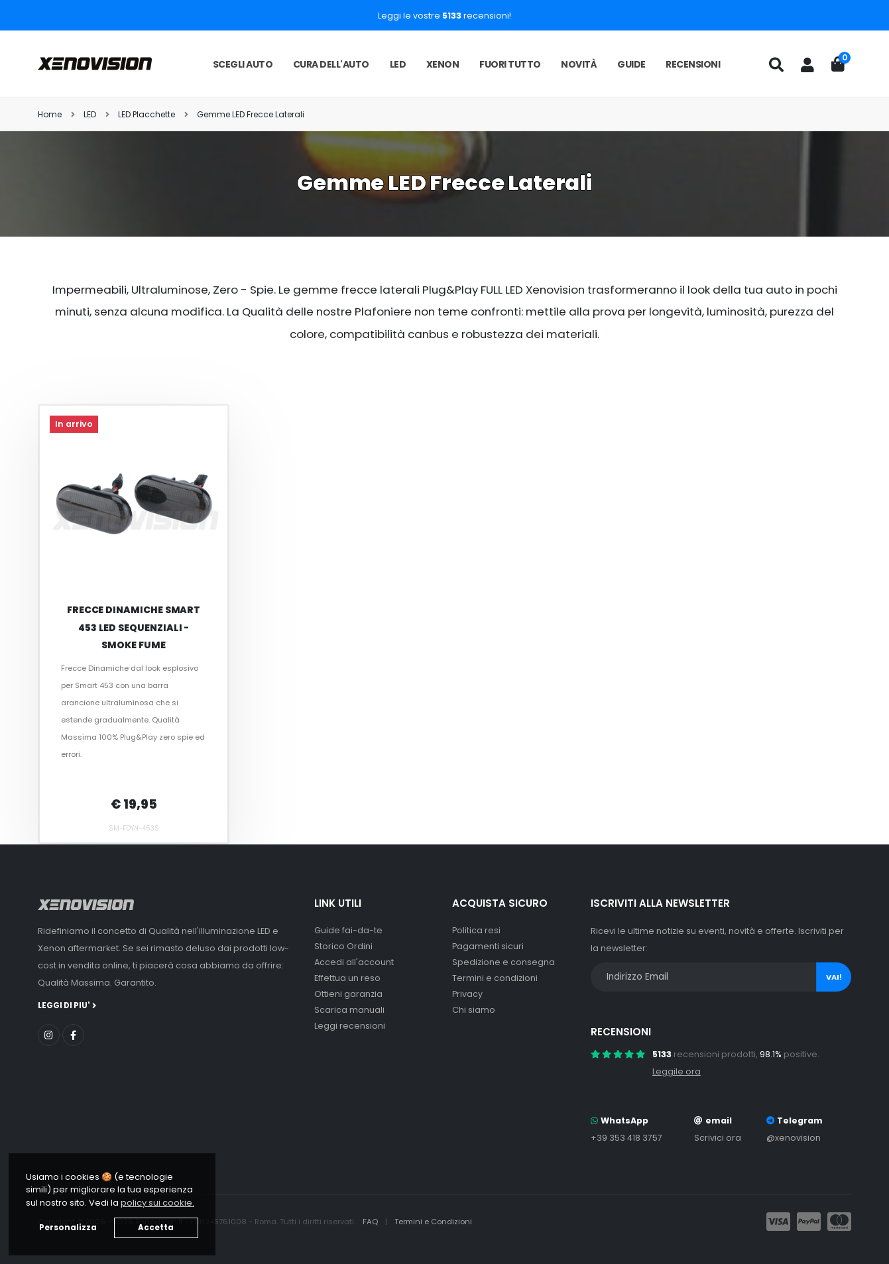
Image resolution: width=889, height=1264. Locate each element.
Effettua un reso (347, 978)
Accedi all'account (354, 962)
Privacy (467, 994)
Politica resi (476, 930)
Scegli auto (243, 64)
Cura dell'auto (331, 64)
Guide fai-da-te (348, 930)
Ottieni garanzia (348, 994)
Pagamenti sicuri (488, 946)
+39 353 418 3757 (626, 1137)
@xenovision (793, 1137)
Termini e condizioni (495, 978)
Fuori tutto (510, 64)
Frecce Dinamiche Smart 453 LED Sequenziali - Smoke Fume (133, 627)
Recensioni (693, 64)
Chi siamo (473, 1009)
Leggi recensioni (349, 1025)
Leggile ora (676, 1071)
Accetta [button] (156, 1227)
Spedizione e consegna (503, 962)
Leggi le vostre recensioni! (444, 15)
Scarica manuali (349, 1009)
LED (398, 64)
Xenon (442, 64)
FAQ (371, 1221)
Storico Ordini (343, 946)
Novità (579, 64)
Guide (631, 64)
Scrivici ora (717, 1137)
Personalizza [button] (68, 1227)
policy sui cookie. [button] (157, 1202)
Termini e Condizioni (433, 1221)
